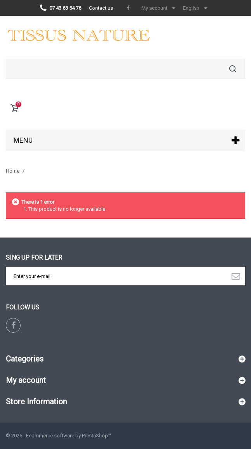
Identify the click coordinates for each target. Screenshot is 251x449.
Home (12, 171)
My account (26, 380)
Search (233, 69)
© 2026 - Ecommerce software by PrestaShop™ (58, 436)
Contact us (101, 8)
